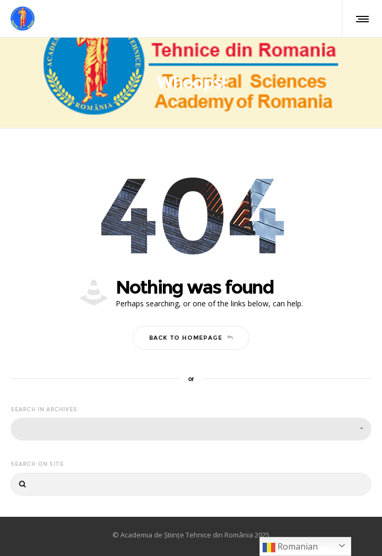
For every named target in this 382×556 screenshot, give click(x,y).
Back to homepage (191, 337)
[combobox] (191, 429)
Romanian (290, 547)
